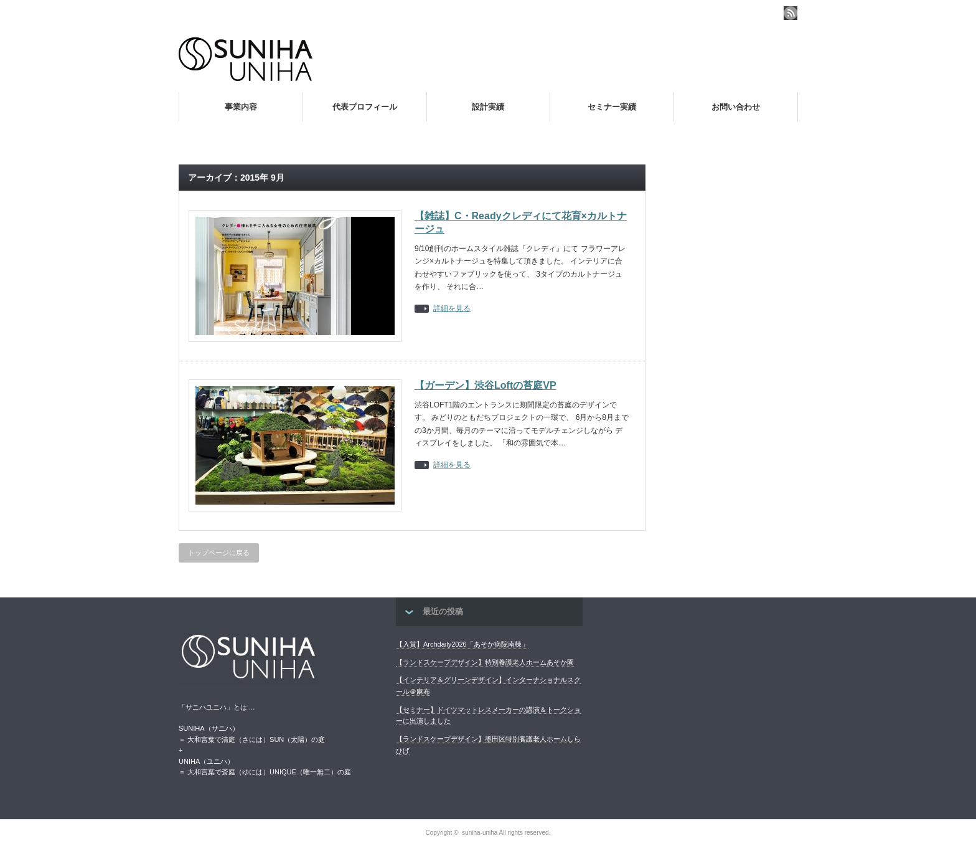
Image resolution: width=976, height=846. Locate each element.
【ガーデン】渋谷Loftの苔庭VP (485, 385)
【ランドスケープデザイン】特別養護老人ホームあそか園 (485, 662)
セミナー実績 (612, 107)
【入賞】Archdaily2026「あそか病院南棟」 (462, 644)
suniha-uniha (479, 832)
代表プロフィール (364, 107)
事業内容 (241, 107)
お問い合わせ (735, 107)
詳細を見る (452, 309)
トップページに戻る (219, 552)
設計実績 (488, 107)
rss (790, 13)
